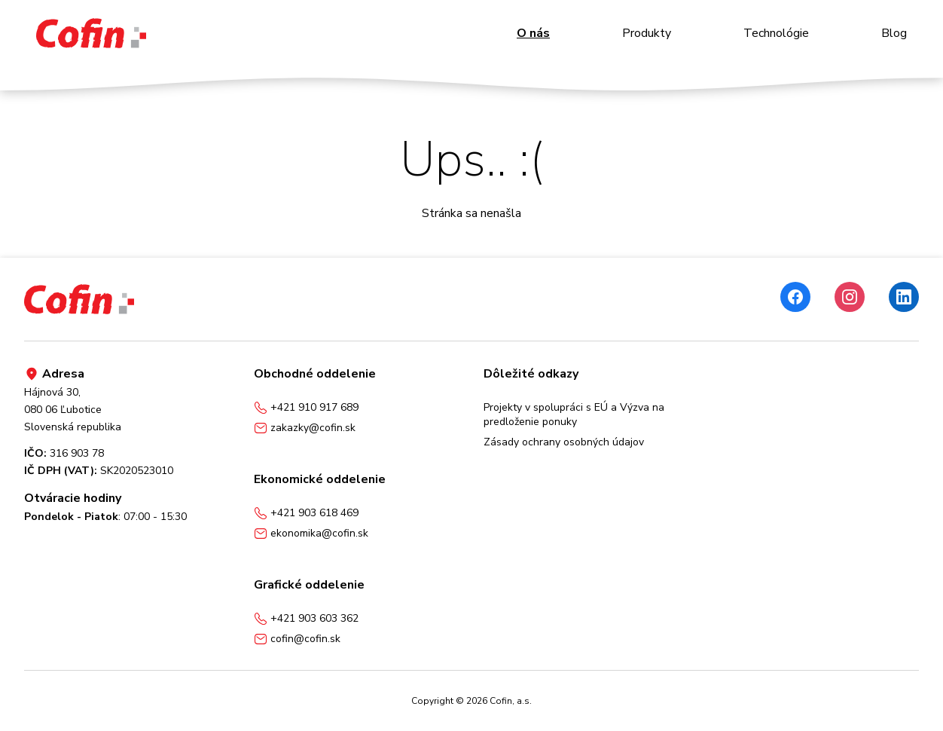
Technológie (776, 33)
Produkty (646, 33)
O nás (533, 33)
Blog (894, 33)
